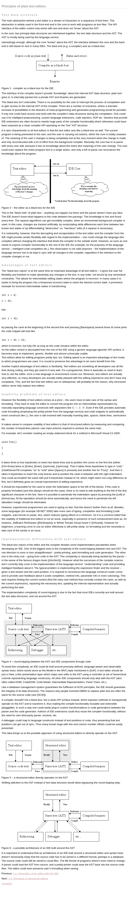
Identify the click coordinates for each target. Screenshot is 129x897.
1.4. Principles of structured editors (28, 888)
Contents (7, 893)
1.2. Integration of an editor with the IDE (35, 883)
